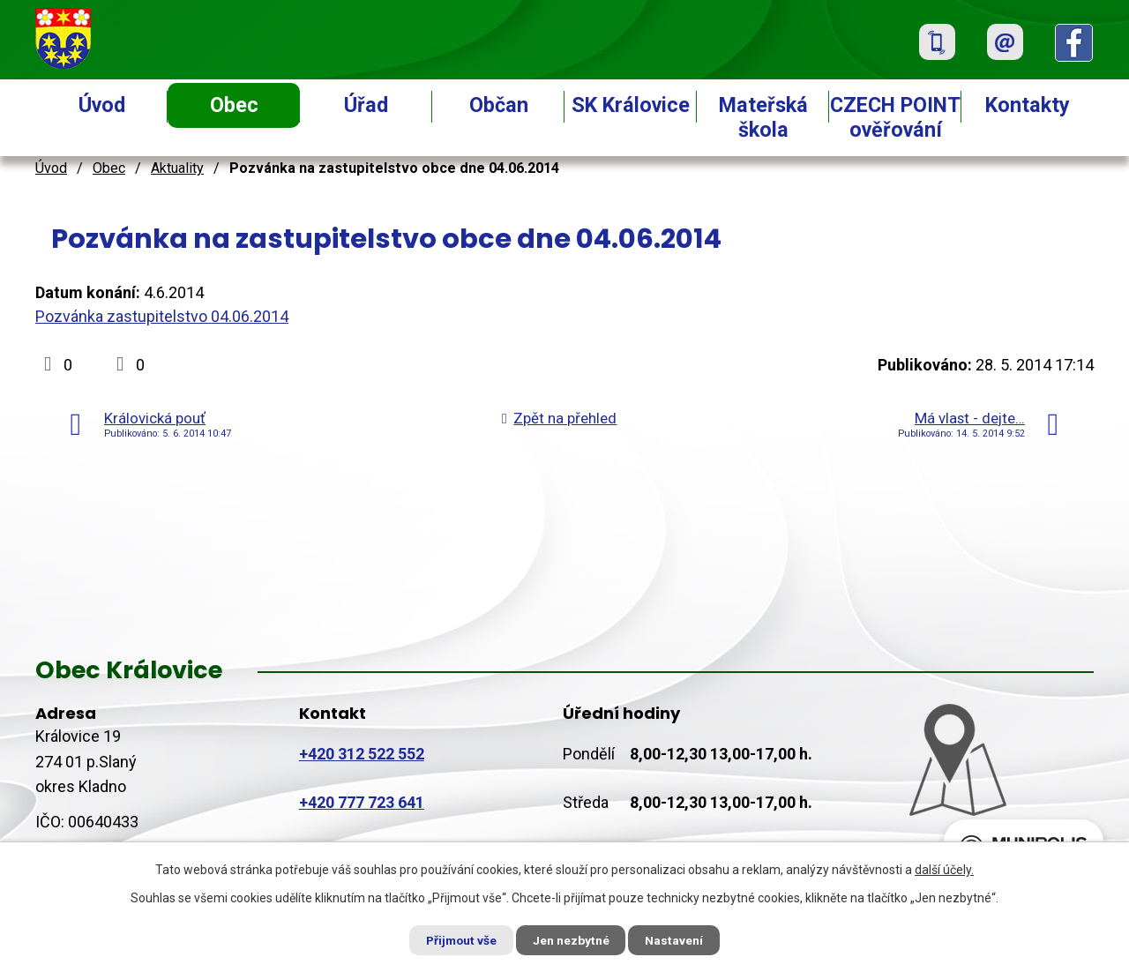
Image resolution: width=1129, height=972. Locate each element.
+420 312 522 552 (361, 753)
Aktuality (177, 168)
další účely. (944, 869)
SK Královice (631, 105)
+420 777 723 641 (361, 802)
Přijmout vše (457, 939)
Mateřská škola (763, 117)
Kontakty (1027, 105)
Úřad (366, 105)
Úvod (102, 105)
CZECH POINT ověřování (895, 117)
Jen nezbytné (572, 939)
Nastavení (679, 939)
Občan (498, 105)
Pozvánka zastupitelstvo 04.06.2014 (161, 316)
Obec (234, 105)
